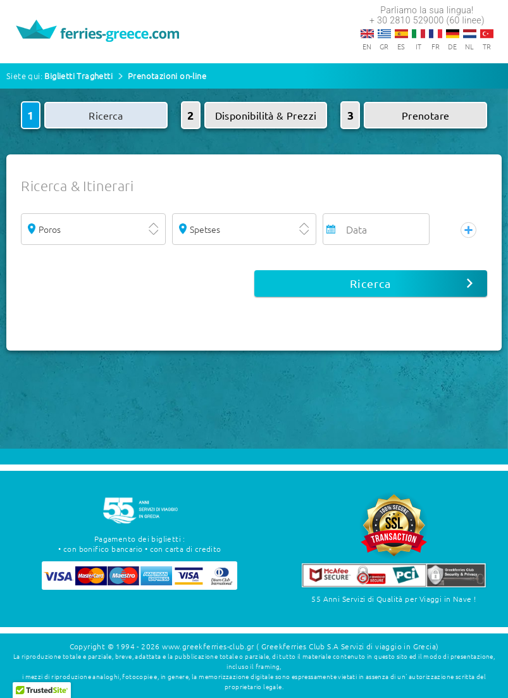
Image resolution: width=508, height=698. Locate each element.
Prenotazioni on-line (167, 76)
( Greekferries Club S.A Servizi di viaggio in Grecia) (347, 646)
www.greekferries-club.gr (208, 646)
